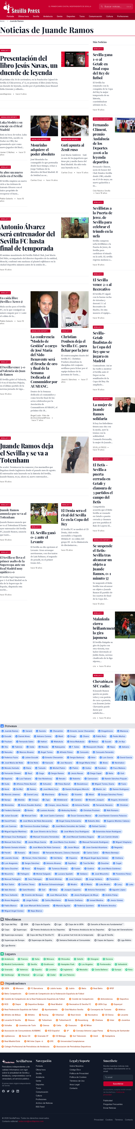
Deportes (71, 16)
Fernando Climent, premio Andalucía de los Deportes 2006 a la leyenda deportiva (101, 143)
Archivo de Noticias (44, 1103)
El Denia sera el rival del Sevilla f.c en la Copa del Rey (74, 517)
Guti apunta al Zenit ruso (72, 147)
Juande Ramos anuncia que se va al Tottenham (13, 513)
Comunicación (95, 16)
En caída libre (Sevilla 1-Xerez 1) (11, 300)
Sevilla (36, 16)
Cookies (109, 1120)
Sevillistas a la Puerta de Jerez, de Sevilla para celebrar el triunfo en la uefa (103, 222)
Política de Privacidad (79, 1073)
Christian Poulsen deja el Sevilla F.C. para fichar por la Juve (74, 343)
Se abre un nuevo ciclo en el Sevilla (11, 174)
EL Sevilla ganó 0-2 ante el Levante (43, 537)
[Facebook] (3, 1091)
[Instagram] (13, 1091)
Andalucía (48, 16)
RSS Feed (40, 1107)
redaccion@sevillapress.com (31, 1121)
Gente (59, 16)
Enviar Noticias (109, 1108)
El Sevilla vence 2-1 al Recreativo (102, 284)
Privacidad (98, 1120)
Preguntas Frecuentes (113, 1104)
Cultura (109, 16)
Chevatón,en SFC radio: (103, 683)
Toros (82, 16)
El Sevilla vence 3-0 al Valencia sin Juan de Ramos (12, 370)
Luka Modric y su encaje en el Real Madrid (11, 126)
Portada (10, 16)
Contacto (74, 1088)
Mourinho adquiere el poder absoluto (43, 149)
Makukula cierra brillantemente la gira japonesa (105, 628)
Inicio (2, 21)
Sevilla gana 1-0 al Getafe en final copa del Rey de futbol (102, 66)
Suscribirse (118, 1084)
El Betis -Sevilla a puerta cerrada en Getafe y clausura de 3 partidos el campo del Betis (103, 483)
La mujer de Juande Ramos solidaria (102, 411)
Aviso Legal (74, 1084)
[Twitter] (8, 1091)
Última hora (23, 16)
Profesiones (122, 16)
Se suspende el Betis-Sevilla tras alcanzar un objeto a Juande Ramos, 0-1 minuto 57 (102, 562)
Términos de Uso (77, 1081)
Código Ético (75, 1070)
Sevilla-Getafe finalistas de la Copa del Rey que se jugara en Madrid (102, 346)
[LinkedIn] (17, 1091)
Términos (119, 1120)
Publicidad (107, 1100)
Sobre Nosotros (76, 1066)
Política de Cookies (78, 1077)
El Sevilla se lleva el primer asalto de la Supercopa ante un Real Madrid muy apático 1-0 (12, 564)
